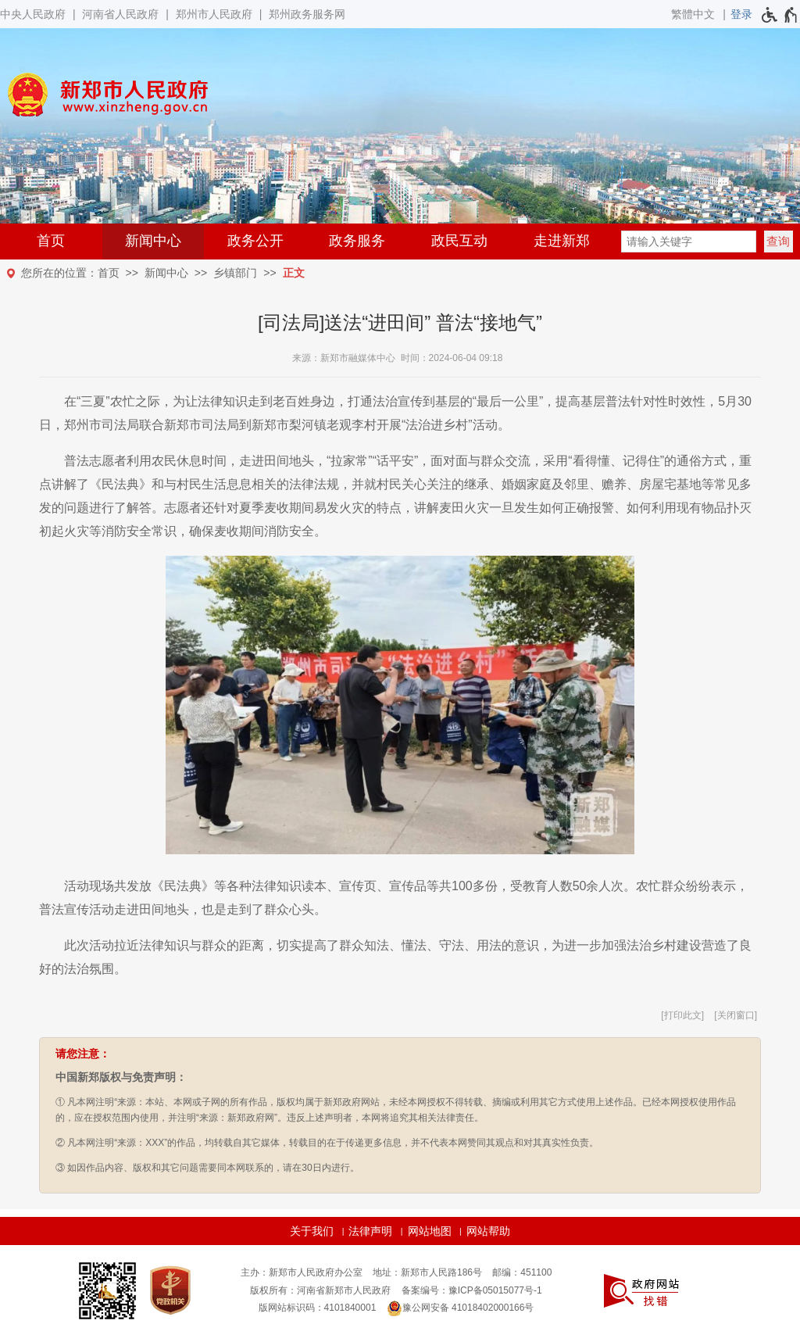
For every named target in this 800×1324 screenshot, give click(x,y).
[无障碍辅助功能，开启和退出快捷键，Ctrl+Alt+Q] (780, 14)
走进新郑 (562, 241)
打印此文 (683, 1015)
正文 (294, 273)
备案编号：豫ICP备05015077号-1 (472, 1290)
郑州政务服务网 (307, 14)
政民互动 (459, 241)
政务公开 (255, 241)
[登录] (741, 14)
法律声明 (370, 1231)
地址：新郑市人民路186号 (427, 1272)
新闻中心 (153, 241)
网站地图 (430, 1231)
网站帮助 (488, 1231)
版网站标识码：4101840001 (318, 1307)
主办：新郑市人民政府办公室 (301, 1272)
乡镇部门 (235, 273)
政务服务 (357, 241)
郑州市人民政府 (214, 14)
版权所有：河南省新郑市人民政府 (320, 1290)
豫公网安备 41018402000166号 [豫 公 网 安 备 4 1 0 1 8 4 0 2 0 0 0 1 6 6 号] (460, 1308)
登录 (741, 14)
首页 (51, 241)
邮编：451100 (522, 1272)
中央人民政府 (33, 14)
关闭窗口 (736, 1015)
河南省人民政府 (120, 14)
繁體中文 (693, 14)
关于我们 (312, 1231)
